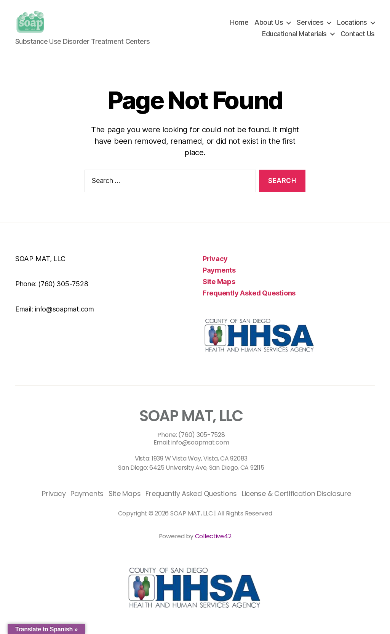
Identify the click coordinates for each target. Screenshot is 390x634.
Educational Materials (294, 34)
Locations (352, 22)
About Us (268, 22)
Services (310, 22)
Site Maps (219, 282)
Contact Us (357, 34)
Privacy (215, 259)
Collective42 (213, 536)
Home (239, 22)
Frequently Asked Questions (249, 293)
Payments (219, 270)
